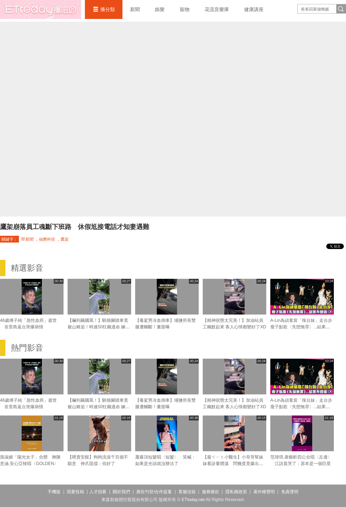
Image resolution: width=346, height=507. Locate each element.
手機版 (54, 491)
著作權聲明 (264, 491)
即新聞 (27, 239)
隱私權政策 (236, 491)
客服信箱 (187, 491)
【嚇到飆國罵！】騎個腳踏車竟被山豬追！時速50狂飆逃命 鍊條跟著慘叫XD (99, 327)
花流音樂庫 (217, 9)
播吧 (40, 9)
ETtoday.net (193, 499)
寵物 (184, 9)
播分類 (107, 9)
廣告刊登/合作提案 (154, 491)
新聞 (135, 9)
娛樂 (160, 9)
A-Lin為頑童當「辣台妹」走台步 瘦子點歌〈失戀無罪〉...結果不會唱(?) (303, 327)
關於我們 (121, 491)
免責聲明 (289, 491)
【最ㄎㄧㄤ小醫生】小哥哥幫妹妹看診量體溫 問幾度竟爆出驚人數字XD (233, 463)
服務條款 (210, 491)
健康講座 (254, 9)
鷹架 (65, 239)
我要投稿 (75, 491)
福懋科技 (47, 239)
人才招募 (98, 491)
